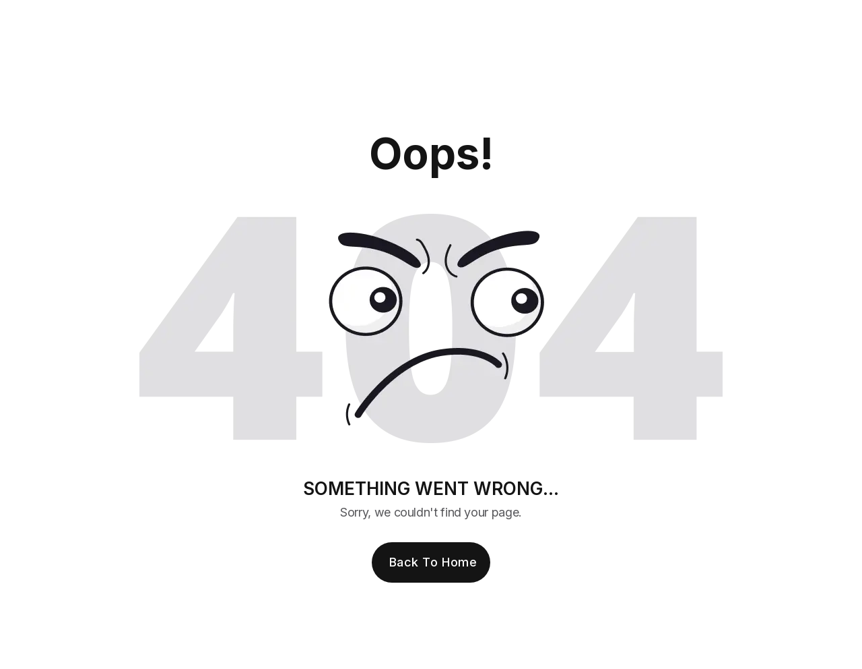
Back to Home (433, 562)
